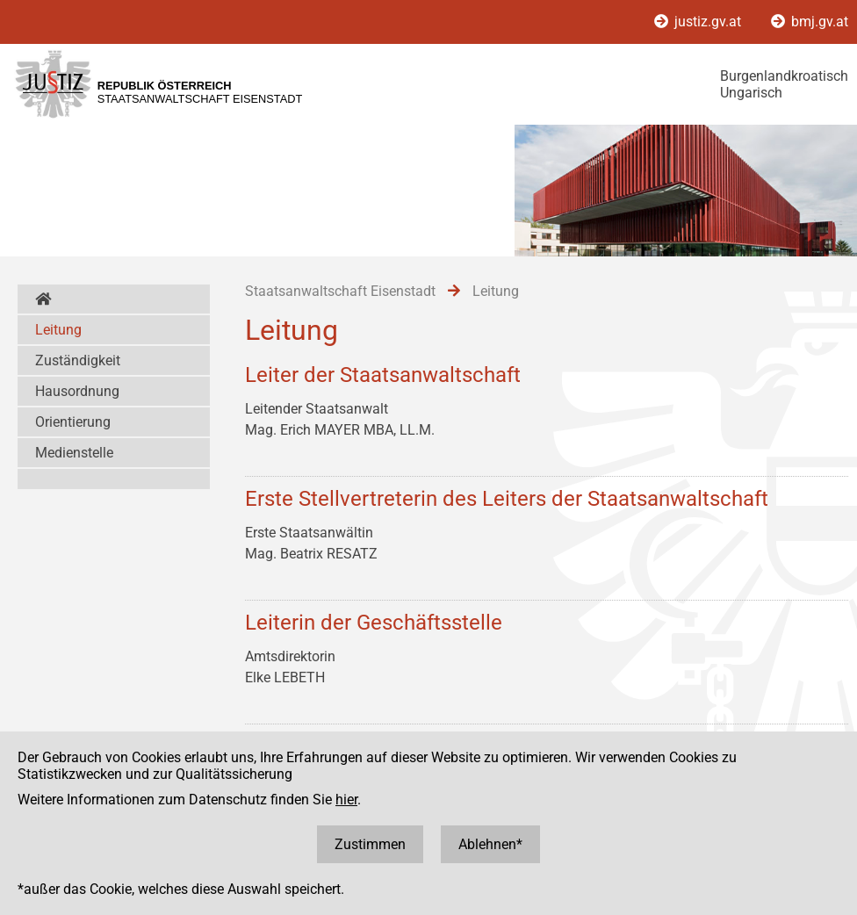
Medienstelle (74, 452)
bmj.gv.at (809, 21)
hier (346, 799)
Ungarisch (751, 92)
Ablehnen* (490, 844)
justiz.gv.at (699, 21)
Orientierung (73, 422)
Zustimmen (370, 844)
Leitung (58, 329)
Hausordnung (77, 391)
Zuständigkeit (77, 360)
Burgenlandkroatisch (784, 76)
